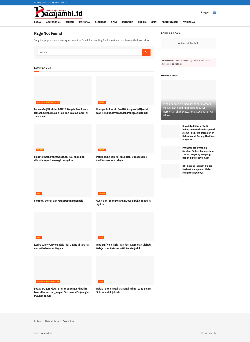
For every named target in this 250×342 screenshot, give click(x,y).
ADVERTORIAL (53, 22)
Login (205, 12)
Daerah (102, 102)
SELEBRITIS (127, 22)
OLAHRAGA (100, 22)
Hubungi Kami (40, 3)
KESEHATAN (84, 22)
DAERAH (70, 22)
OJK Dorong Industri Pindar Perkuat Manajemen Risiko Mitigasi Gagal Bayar (197, 169)
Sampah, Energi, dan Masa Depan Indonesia (58, 200)
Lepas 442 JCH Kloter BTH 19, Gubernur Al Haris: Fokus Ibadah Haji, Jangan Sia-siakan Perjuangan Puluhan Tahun (61, 292)
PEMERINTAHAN (170, 22)
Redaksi (64, 3)
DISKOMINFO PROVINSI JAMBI (48, 102)
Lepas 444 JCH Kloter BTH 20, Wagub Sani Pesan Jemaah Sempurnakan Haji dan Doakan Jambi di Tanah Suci (61, 113)
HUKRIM (142, 22)
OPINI (114, 22)
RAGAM (37, 22)
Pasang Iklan (53, 3)
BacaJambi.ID (46, 333)
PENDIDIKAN (189, 22)
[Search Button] (146, 52)
